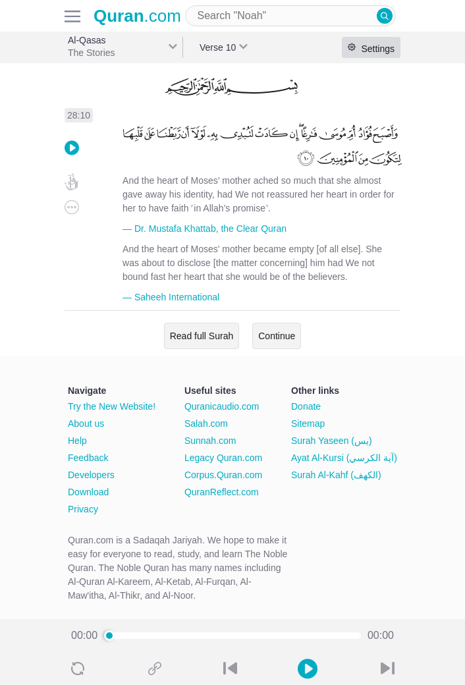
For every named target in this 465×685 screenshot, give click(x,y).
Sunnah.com (210, 440)
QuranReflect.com (221, 492)
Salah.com (206, 423)
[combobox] (290, 15)
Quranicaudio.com (222, 406)
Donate (306, 406)
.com (137, 16)
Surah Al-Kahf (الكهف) (336, 475)
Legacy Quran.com (223, 457)
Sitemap (308, 423)
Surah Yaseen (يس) (331, 440)
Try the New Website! (111, 406)
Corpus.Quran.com (223, 475)
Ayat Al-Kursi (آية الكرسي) (344, 457)
